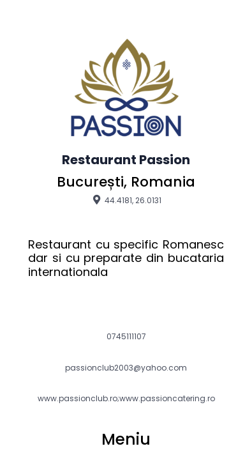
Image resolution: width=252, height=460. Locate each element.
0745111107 (126, 336)
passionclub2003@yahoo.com (126, 368)
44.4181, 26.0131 (126, 200)
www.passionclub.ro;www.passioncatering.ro (126, 398)
